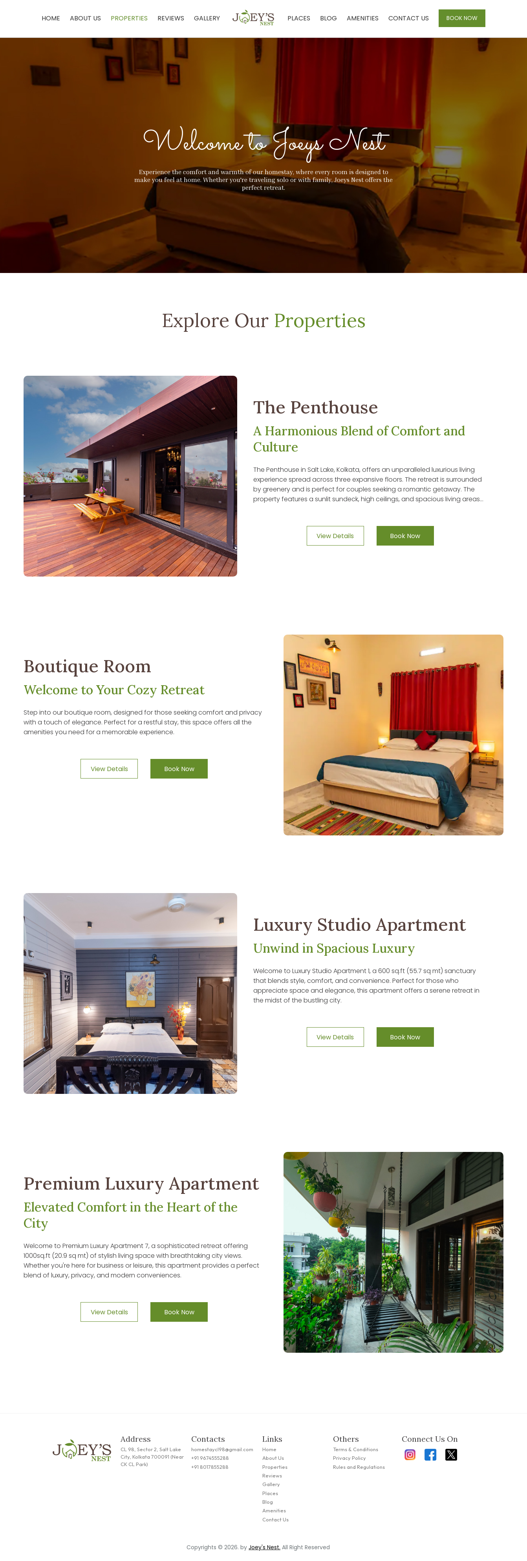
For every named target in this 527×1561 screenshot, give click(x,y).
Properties (129, 18)
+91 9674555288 (210, 1458)
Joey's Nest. (264, 1547)
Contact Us (408, 18)
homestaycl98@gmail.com (222, 1449)
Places (298, 18)
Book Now (462, 18)
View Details (335, 535)
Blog (328, 18)
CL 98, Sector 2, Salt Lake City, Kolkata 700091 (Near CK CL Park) (152, 1456)
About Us (85, 18)
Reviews (170, 18)
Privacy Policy (349, 1458)
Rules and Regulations (359, 1467)
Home (51, 18)
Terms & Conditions (355, 1449)
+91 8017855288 (210, 1467)
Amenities (363, 18)
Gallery (207, 18)
